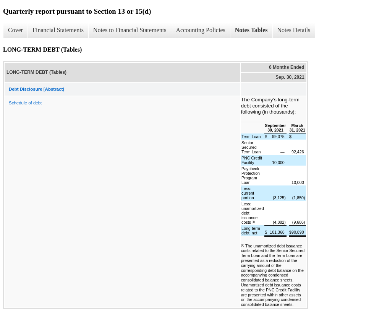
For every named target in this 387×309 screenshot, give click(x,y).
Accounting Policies (200, 30)
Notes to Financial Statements (130, 30)
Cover (15, 30)
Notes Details (294, 30)
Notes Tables (251, 30)
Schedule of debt (25, 103)
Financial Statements (58, 30)
